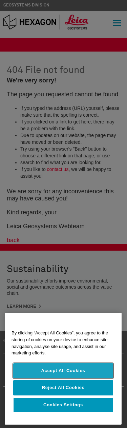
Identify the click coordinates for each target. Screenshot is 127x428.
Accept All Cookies (63, 370)
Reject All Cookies (63, 387)
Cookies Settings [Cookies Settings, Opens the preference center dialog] (63, 404)
